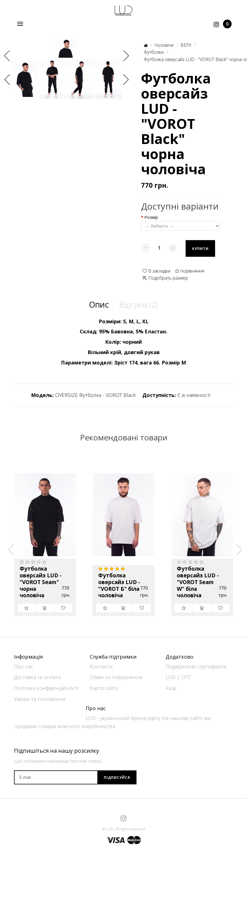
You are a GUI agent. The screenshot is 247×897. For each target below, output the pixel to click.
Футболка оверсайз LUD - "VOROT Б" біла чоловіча (119, 586)
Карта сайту (104, 685)
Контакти (101, 664)
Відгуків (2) (138, 304)
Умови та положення (39, 696)
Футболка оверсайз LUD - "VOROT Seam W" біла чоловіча (198, 583)
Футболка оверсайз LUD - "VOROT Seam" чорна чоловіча (41, 583)
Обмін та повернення (116, 674)
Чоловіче (164, 45)
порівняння (189, 270)
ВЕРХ (185, 45)
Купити (200, 249)
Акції (171, 685)
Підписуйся (117, 775)
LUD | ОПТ (178, 674)
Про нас (24, 664)
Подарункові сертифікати (196, 664)
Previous (7, 93)
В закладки (156, 270)
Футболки (154, 52)
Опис (97, 304)
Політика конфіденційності (46, 685)
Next (126, 93)
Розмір (151, 217)
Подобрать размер (165, 278)
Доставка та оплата (37, 674)
